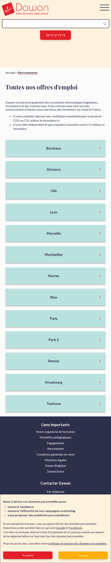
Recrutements (28, 72)
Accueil (10, 72)
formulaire (19, 128)
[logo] (25, 14)
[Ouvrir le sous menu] (55, 148)
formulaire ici (51, 120)
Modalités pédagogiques (56, 437)
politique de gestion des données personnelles (77, 543)
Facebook (75, 527)
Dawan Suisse (55, 471)
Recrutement (55, 448)
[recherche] (52, 23)
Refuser (83, 555)
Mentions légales (55, 460)
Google (60, 527)
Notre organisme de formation (55, 431)
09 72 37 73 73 (55, 35)
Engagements (55, 443)
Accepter (27, 555)
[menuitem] (55, 432)
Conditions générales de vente (56, 454)
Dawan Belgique (55, 465)
